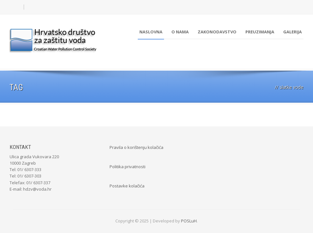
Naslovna (150, 32)
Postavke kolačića (127, 186)
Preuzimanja (259, 32)
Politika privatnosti (127, 166)
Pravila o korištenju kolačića (136, 147)
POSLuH (189, 221)
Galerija (292, 32)
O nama (180, 32)
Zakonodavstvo (217, 32)
